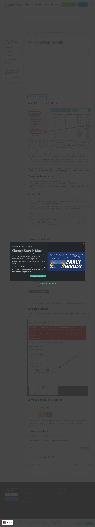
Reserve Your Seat (38, 276)
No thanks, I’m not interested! (47, 284)
